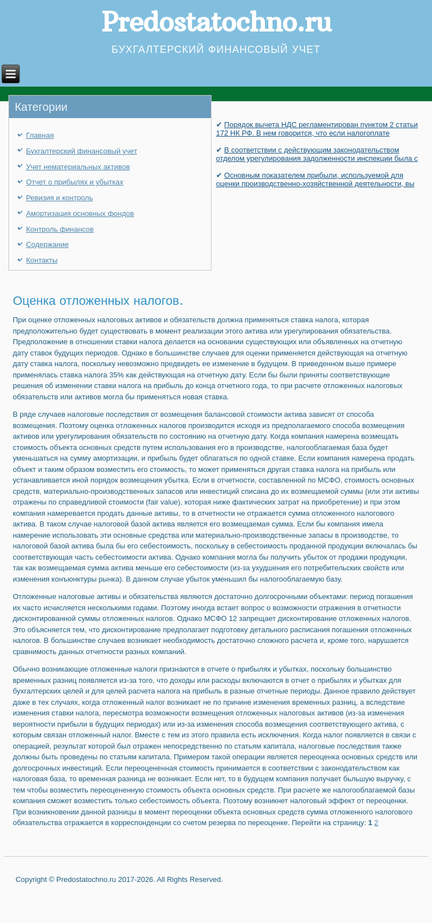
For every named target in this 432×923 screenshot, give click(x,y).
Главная (39, 135)
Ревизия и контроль (59, 197)
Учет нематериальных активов (78, 167)
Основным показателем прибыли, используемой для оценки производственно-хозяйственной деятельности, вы (315, 179)
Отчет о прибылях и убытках (74, 182)
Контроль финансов (59, 229)
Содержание (47, 244)
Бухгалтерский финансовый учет (81, 151)
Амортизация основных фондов (80, 213)
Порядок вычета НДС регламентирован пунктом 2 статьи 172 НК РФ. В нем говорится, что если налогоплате (317, 128)
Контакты (41, 260)
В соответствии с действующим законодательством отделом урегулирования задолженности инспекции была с (317, 154)
